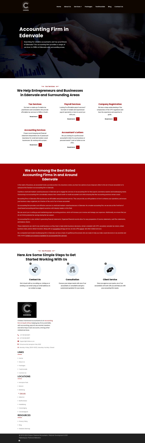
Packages (22, 365)
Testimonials (23, 369)
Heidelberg (22, 404)
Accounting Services (35, 130)
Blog (20, 425)
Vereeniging (23, 408)
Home (21, 358)
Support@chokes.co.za (27, 341)
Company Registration (110, 104)
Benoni (21, 386)
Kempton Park (23, 382)
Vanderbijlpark (23, 412)
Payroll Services (72, 104)
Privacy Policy (23, 421)
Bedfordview (23, 401)
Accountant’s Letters (72, 132)
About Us (22, 362)
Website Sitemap (24, 429)
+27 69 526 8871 (25, 335)
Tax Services (34, 104)
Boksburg (22, 390)
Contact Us (22, 373)
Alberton (21, 397)
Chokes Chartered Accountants (38, 435)
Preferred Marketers (34, 438)
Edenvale (23, 393)
